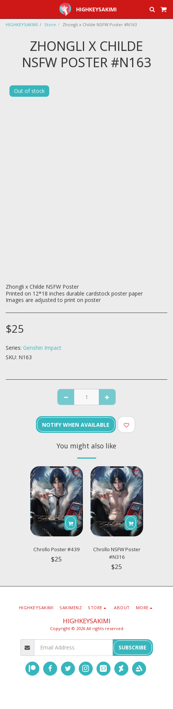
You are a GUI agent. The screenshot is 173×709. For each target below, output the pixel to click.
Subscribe (132, 647)
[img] (56, 501)
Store (50, 24)
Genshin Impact (42, 347)
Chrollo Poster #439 (56, 549)
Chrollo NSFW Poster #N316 (116, 553)
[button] (8, 9)
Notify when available (75, 424)
